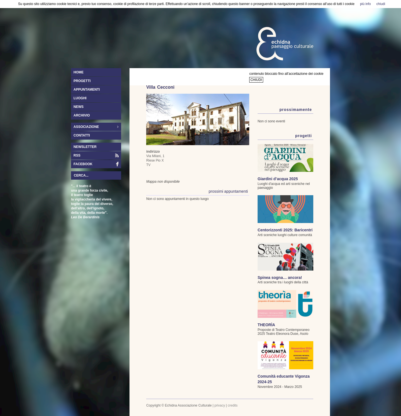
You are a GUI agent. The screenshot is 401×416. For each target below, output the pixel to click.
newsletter (85, 147)
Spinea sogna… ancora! (280, 277)
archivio (82, 115)
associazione (94, 127)
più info (365, 4)
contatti (82, 135)
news (79, 107)
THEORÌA (266, 325)
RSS (77, 155)
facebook (83, 164)
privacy (219, 405)
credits (233, 405)
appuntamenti (87, 89)
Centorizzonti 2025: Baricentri (285, 230)
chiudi (256, 80)
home (79, 72)
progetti (82, 81)
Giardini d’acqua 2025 (278, 179)
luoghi (80, 98)
